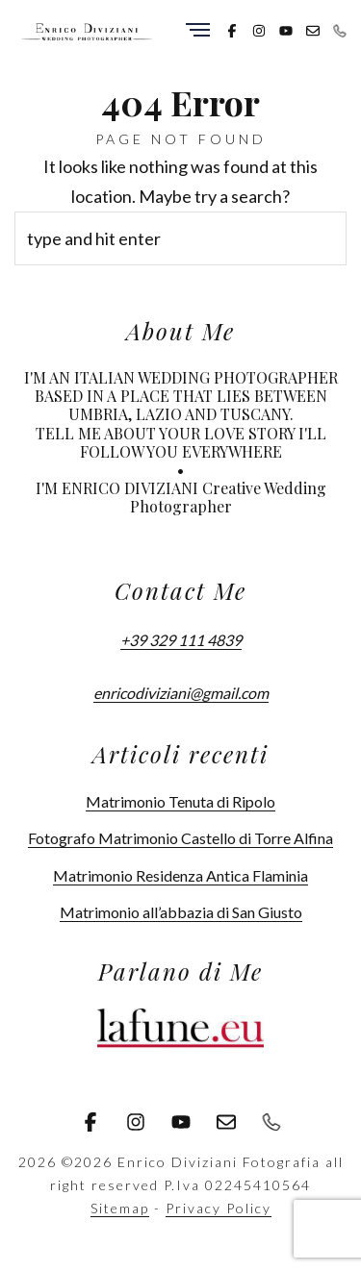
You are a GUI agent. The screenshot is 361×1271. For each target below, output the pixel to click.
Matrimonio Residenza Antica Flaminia (180, 875)
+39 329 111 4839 (181, 640)
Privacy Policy (218, 1208)
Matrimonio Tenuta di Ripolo (180, 801)
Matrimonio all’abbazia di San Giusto (181, 912)
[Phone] (340, 28)
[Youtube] (286, 28)
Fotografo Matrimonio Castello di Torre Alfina (180, 838)
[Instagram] (259, 28)
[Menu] (198, 31)
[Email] (313, 28)
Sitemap (119, 1208)
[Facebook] (232, 28)
